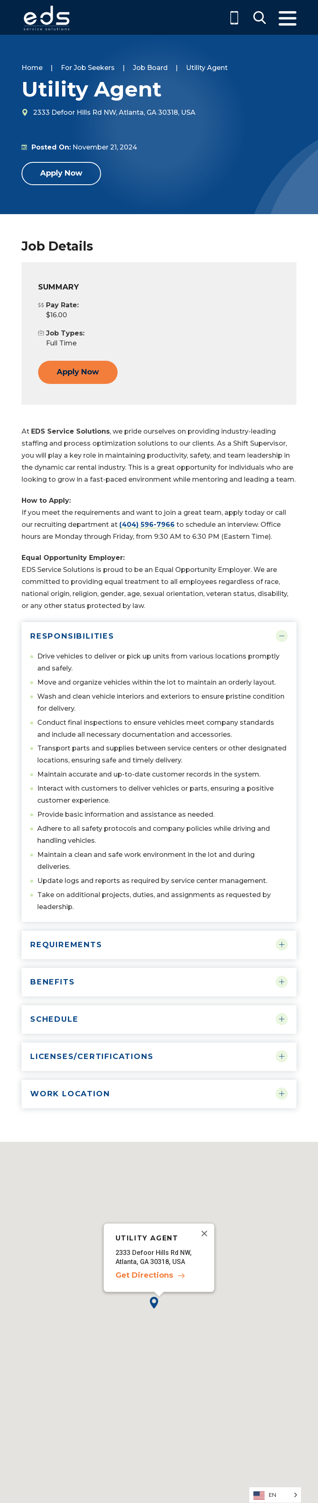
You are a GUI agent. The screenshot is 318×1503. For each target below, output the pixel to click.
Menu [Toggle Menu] (287, 18)
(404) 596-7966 (147, 524)
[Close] (204, 1233)
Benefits (52, 982)
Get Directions (144, 1275)
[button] (159, 1309)
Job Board (150, 68)
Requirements (66, 944)
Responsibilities (72, 636)
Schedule (54, 1019)
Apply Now (61, 173)
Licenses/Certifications (91, 1056)
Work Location (70, 1093)
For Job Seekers (88, 68)
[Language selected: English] (275, 1495)
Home (32, 68)
